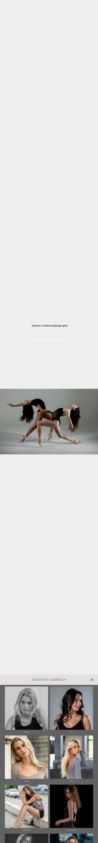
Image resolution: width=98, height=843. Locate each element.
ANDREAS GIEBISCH (49, 679)
